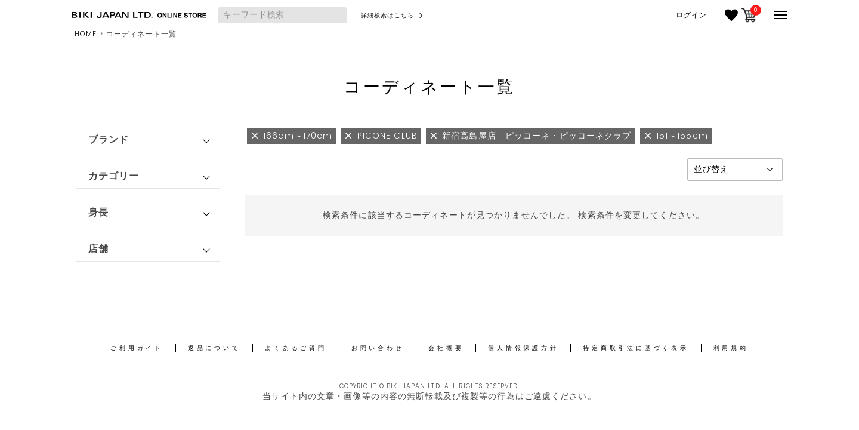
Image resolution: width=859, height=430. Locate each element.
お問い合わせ (377, 348)
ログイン (691, 15)
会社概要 (446, 348)
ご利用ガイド (136, 348)
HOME (86, 34)
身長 (98, 212)
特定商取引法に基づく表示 (635, 348)
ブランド (108, 139)
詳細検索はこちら (387, 15)
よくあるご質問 (295, 348)
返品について (214, 348)
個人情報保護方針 (523, 348)
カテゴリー (114, 176)
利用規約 (731, 348)
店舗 (98, 249)
